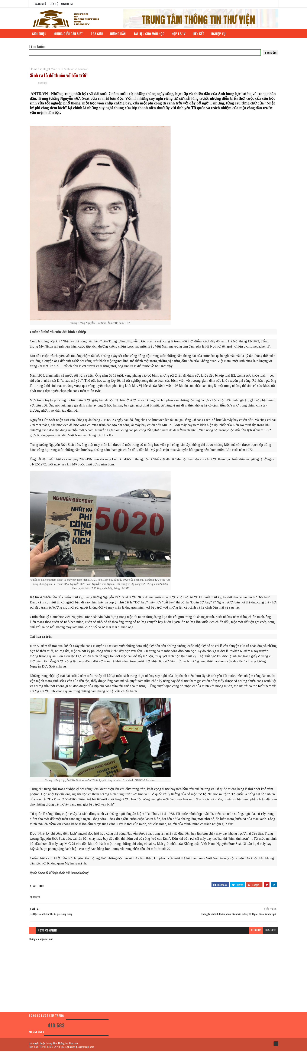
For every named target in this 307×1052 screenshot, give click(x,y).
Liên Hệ (53, 4)
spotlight (44, 69)
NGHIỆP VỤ (219, 33)
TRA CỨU (97, 33)
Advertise (67, 4)
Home (33, 69)
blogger (256, 930)
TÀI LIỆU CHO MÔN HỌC (149, 33)
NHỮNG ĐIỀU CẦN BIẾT (68, 33)
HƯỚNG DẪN (118, 33)
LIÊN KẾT (199, 33)
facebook (270, 930)
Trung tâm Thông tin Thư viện (62, 1043)
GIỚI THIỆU (39, 33)
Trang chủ (39, 4)
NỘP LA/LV (179, 33)
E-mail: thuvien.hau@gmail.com (76, 1047)
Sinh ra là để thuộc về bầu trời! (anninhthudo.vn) (63, 873)
